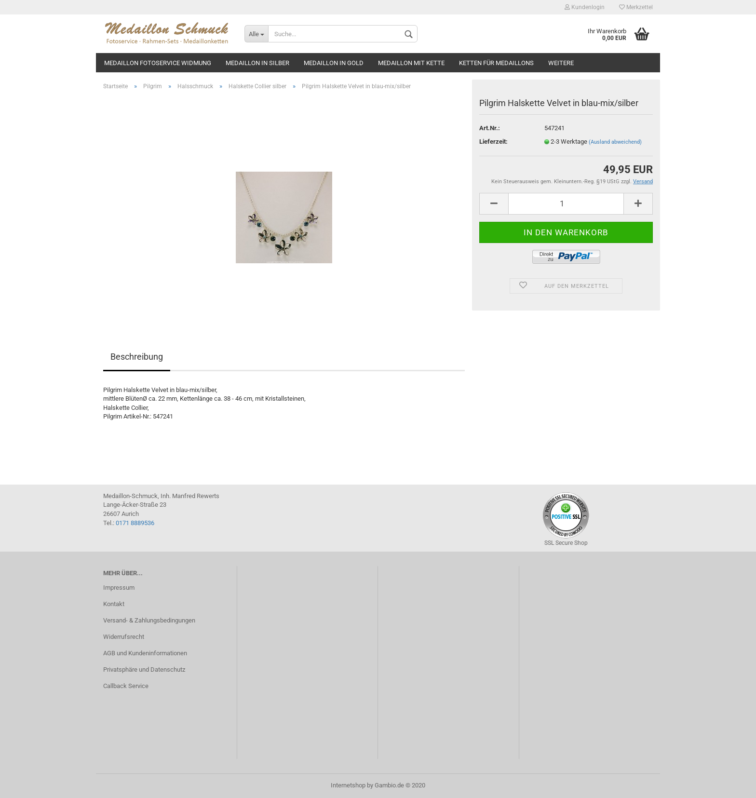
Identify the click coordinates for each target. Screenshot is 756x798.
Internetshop (348, 785)
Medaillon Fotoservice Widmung (157, 63)
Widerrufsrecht (123, 636)
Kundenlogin (585, 7)
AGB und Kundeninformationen (145, 653)
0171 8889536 (135, 523)
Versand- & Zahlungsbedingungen (149, 620)
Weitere (561, 63)
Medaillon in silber (257, 63)
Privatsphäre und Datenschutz (144, 669)
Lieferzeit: (493, 141)
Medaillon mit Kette (411, 63)
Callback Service (125, 686)
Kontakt (113, 604)
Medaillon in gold (334, 63)
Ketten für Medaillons (496, 63)
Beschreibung (136, 357)
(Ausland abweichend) (615, 142)
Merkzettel (636, 7)
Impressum (119, 587)
